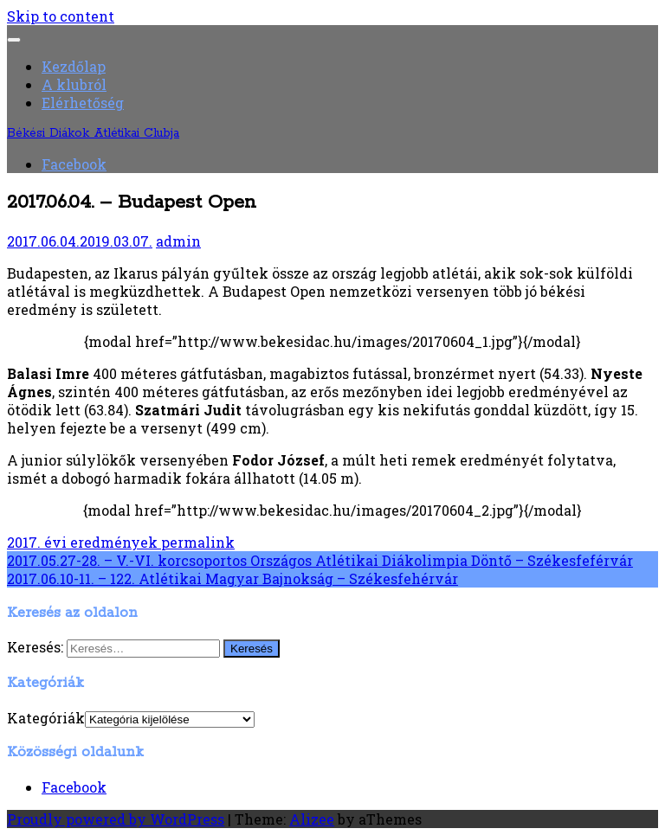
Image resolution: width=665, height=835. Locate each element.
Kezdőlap (74, 66)
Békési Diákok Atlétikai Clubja (93, 133)
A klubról (74, 84)
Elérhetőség (83, 102)
